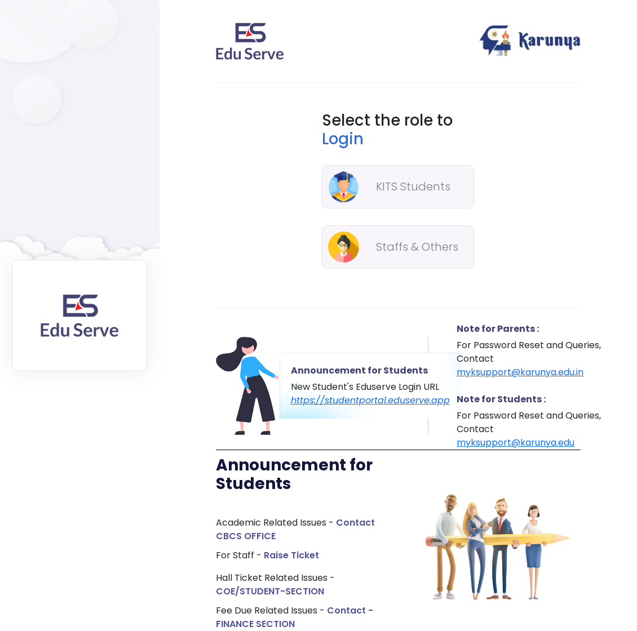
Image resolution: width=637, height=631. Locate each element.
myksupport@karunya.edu (515, 442)
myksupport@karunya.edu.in (520, 372)
